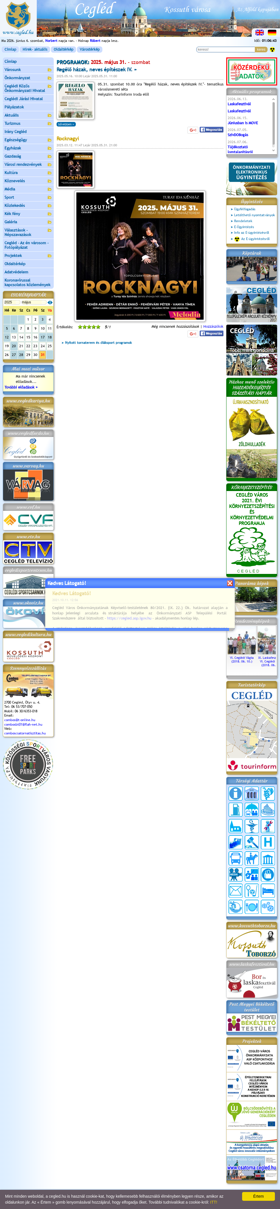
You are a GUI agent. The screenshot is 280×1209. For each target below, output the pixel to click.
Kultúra (28, 173)
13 (14, 337)
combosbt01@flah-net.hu (23, 724)
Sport (28, 197)
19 (7, 346)
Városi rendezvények (28, 165)
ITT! (213, 1202)
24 (43, 346)
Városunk (28, 70)
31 (43, 355)
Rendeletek (243, 221)
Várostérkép (90, 49)
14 (21, 337)
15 (28, 337)
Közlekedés (28, 206)
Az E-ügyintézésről (252, 239)
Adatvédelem (16, 272)
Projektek (28, 256)
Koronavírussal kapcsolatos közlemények (27, 282)
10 (43, 328)
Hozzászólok (213, 326)
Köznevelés (28, 181)
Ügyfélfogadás (244, 209)
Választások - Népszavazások (28, 232)
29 (28, 355)
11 (50, 328)
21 (21, 346)
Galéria (28, 222)
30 (35, 355)
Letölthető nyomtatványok (254, 215)
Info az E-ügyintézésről (251, 233)
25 (50, 346)
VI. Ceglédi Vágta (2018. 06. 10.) (242, 657)
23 (35, 346)
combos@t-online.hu (19, 720)
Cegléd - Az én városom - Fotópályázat (27, 245)
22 (28, 346)
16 (35, 337)
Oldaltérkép (63, 49)
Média (28, 189)
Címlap (10, 49)
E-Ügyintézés (244, 227)
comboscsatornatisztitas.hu (25, 733)
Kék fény (28, 214)
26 (7, 355)
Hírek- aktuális (35, 49)
